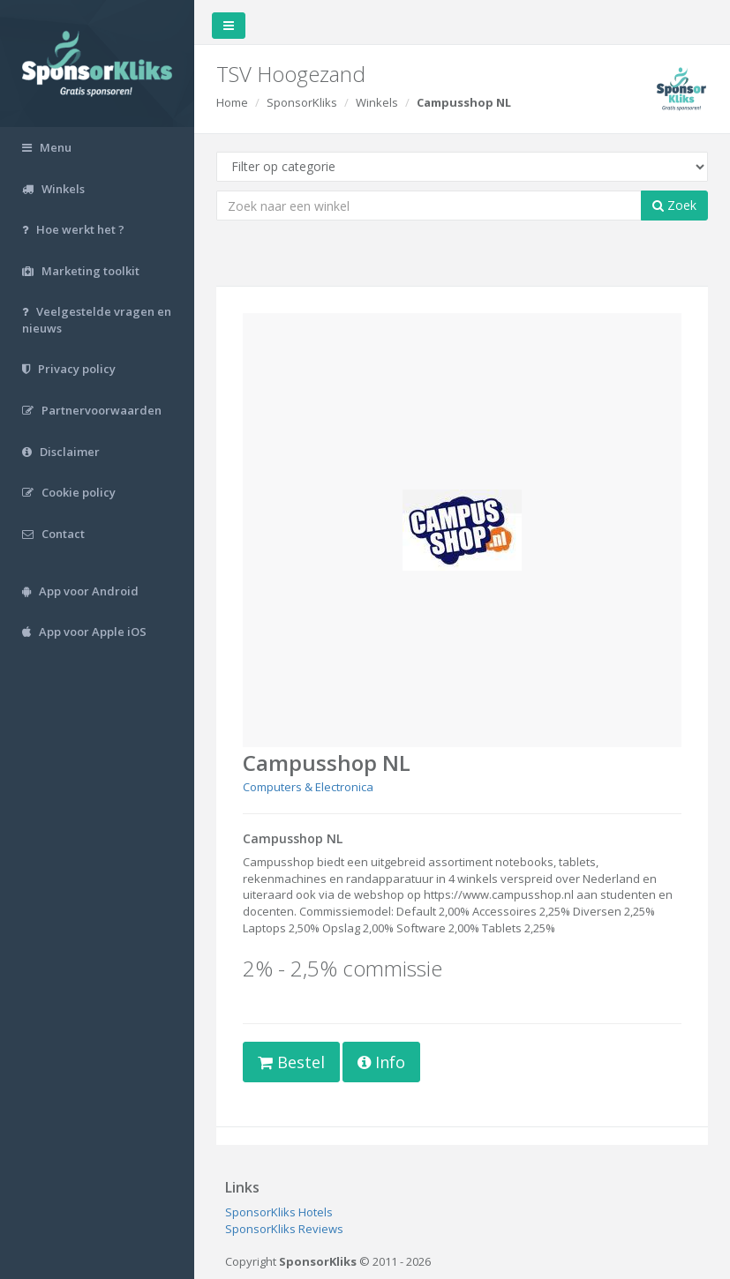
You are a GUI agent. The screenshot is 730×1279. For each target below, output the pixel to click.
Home (232, 102)
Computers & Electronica (308, 787)
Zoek (674, 205)
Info (381, 1062)
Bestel (291, 1062)
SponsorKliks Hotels (279, 1212)
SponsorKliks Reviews (284, 1229)
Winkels (377, 102)
